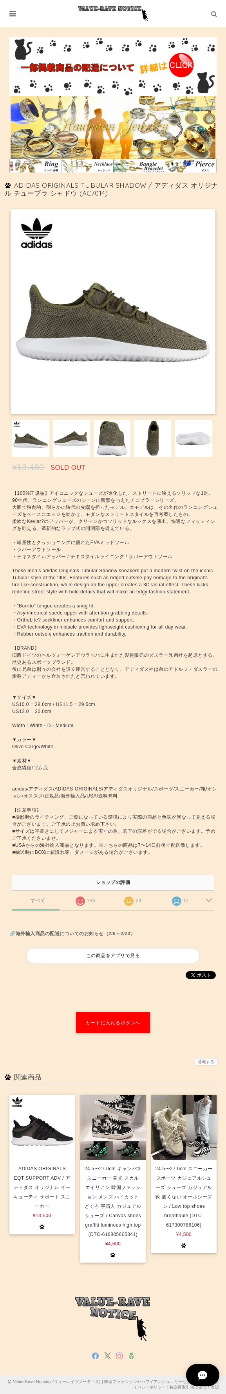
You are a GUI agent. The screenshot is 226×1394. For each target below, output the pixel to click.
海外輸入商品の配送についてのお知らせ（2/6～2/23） (75, 933)
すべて (38, 900)
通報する (206, 1062)
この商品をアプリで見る (113, 955)
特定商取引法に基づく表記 (194, 1387)
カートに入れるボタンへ (113, 1023)
